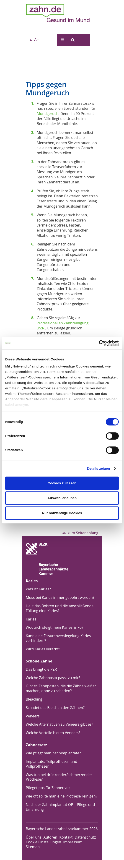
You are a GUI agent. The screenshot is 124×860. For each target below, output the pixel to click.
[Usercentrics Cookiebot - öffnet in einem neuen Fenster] (99, 343)
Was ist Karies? (38, 589)
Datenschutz (85, 837)
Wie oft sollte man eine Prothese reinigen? (61, 796)
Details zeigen (98, 468)
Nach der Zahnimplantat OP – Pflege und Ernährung (60, 807)
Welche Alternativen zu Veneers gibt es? (59, 724)
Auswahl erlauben (62, 498)
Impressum (72, 841)
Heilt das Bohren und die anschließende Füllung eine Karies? (59, 608)
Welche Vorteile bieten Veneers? (53, 732)
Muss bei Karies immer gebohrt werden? (60, 597)
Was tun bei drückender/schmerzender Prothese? (59, 777)
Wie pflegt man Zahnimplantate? (53, 753)
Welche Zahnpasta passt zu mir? (53, 677)
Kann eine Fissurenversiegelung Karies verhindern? (58, 638)
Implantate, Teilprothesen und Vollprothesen (51, 764)
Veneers (32, 716)
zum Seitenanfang (80, 532)
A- (30, 40)
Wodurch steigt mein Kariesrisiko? (54, 627)
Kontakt (65, 837)
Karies (31, 619)
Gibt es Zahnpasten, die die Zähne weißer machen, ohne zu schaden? (61, 688)
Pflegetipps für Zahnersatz (48, 787)
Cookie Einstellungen (43, 841)
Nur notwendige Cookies (62, 513)
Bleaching (34, 699)
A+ (36, 39)
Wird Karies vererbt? (43, 649)
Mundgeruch (47, 113)
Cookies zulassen (62, 483)
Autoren (50, 837)
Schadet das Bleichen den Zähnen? (55, 707)
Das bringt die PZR (41, 669)
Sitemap (33, 846)
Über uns (33, 837)
